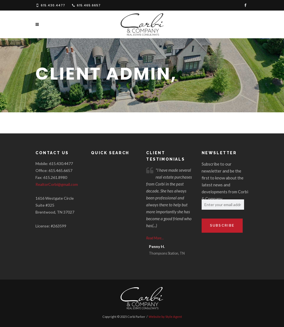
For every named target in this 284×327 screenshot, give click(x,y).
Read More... (155, 238)
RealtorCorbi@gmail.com (57, 184)
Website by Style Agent (165, 316)
